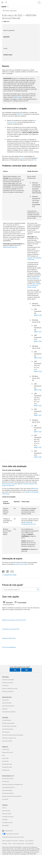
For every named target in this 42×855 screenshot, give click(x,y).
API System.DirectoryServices (12, 246)
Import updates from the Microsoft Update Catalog (34, 285)
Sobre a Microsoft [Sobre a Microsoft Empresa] (6, 810)
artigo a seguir (18, 97)
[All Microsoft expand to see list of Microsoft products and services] (2, 2)
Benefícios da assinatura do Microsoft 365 (14, 620)
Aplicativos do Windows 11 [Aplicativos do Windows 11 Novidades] (8, 691)
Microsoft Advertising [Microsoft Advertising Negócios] (7, 764)
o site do (21, 158)
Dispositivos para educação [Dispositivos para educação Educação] (8, 723)
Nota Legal (4, 843)
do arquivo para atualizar (21, 564)
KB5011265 (37, 432)
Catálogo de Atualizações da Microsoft (34, 258)
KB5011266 (37, 390)
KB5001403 (34, 488)
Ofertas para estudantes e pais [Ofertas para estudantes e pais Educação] (9, 738)
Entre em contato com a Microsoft (9, 840)
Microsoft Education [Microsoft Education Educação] (6, 720)
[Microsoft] (21, 1)
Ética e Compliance (29, 840)
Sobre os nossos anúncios (18, 843)
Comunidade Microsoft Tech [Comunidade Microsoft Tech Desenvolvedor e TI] (8, 787)
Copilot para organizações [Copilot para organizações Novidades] (8, 679)
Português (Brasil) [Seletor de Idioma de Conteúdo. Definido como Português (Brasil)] (9, 830)
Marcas (10, 843)
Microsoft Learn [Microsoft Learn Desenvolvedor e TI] (5, 781)
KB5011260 (37, 457)
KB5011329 (37, 371)
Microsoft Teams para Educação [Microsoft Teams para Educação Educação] (9, 726)
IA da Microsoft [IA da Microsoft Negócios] (5, 749)
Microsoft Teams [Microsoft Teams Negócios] (6, 770)
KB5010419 (20, 114)
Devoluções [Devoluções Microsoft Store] (4, 708)
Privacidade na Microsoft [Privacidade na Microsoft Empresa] (7, 816)
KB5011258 (37, 315)
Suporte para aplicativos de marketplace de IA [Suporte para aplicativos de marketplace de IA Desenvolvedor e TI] (12, 784)
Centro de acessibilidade (9, 647)
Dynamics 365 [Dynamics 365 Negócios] (5, 758)
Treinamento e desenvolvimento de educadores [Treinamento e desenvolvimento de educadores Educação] (12, 735)
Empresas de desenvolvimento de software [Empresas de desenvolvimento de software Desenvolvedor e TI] (11, 796)
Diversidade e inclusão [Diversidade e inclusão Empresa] (7, 822)
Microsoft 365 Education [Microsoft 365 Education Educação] (7, 729)
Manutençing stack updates (10, 484)
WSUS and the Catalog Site (33, 277)
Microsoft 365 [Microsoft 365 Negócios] (5, 761)
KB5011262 (37, 447)
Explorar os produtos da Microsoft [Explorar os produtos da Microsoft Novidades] (9, 688)
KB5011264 (37, 358)
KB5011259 (37, 341)
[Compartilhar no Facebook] (3, 571)
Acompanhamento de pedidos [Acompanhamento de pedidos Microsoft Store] (8, 711)
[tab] (8, 603)
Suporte (4, 6)
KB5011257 (37, 332)
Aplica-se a (6, 21)
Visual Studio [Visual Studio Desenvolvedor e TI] (5, 799)
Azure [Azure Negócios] (3, 755)
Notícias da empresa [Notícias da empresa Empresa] (6, 813)
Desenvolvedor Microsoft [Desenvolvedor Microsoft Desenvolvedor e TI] (7, 778)
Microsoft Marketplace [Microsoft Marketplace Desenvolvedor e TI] (7, 790)
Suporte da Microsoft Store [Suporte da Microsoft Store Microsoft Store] (8, 706)
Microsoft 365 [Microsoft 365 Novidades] (5, 685)
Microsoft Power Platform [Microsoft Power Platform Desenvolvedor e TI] (8, 793)
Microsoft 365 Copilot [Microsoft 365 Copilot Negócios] (7, 767)
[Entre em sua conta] (39, 2)
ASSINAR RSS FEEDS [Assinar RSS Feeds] (10, 575)
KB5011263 (37, 405)
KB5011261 (37, 415)
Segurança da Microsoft (8, 638)
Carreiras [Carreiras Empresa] (4, 807)
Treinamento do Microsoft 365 (10, 629)
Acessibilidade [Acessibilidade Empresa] (5, 825)
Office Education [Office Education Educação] (5, 732)
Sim (15, 670)
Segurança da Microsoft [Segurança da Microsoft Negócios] (7, 752)
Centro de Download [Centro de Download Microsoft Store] (6, 703)
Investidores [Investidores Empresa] (5, 819)
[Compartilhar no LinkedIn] (7, 571)
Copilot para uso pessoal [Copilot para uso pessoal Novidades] (7, 682)
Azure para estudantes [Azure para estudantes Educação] (7, 741)
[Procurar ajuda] (6, 2)
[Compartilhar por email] (11, 571)
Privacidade (21, 840)
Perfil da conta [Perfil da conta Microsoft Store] (5, 700)
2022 (34, 160)
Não (26, 670)
